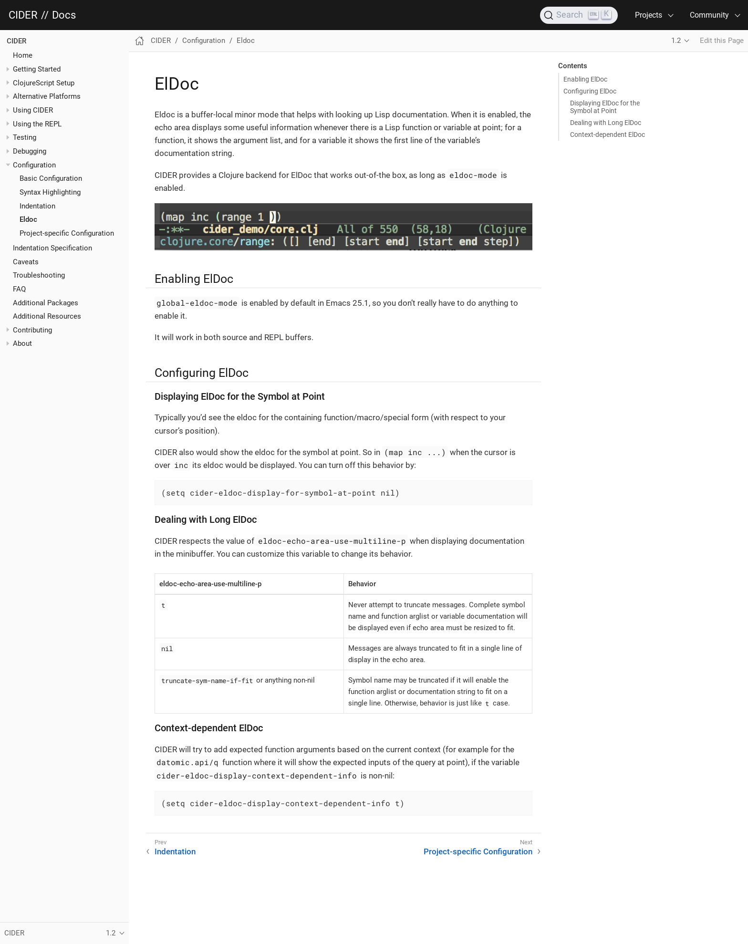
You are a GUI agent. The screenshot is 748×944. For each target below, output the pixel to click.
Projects (648, 15)
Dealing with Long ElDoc (605, 122)
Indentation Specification (52, 248)
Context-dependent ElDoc (607, 134)
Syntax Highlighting (50, 192)
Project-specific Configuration (67, 233)
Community (709, 15)
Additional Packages (45, 303)
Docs (64, 15)
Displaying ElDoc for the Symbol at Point (605, 106)
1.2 (676, 40)
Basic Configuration (51, 178)
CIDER (23, 15)
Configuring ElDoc (589, 91)
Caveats (26, 262)
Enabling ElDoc (585, 79)
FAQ (19, 289)
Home (22, 55)
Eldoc (28, 219)
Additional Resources (47, 316)
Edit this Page (722, 40)
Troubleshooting (39, 275)
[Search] (579, 15)
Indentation (37, 206)
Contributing (32, 330)
